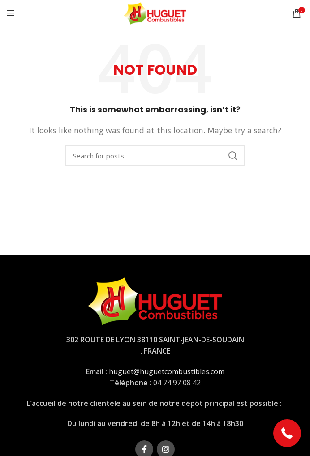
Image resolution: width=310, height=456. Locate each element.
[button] (287, 433)
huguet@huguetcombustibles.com (166, 371)
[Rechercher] (155, 155)
